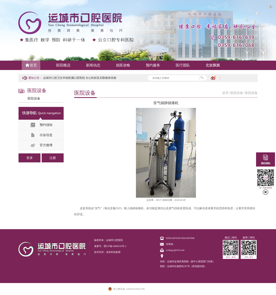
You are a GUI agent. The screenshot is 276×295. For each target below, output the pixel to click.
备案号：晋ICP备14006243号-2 (110, 246)
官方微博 (46, 145)
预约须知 (46, 124)
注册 (52, 158)
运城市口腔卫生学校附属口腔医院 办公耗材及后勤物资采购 (79, 77)
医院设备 (34, 98)
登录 (29, 158)
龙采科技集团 (113, 252)
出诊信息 (46, 135)
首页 (33, 65)
